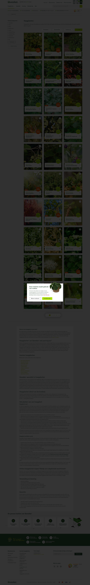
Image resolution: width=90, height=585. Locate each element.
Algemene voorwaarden (42, 582)
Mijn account (10, 553)
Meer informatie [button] (46, 295)
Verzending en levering (12, 557)
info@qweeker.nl (37, 553)
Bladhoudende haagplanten (23, 558)
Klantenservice (52, 2)
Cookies (54, 582)
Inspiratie (18, 6)
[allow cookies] (47, 298)
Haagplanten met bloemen (23, 568)
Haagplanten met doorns (23, 571)
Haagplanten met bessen (23, 564)
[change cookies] (35, 298)
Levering (24, 6)
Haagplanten (10, 6)
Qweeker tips (30, 6)
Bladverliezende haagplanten (23, 561)
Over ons (45, 2)
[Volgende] (59, 315)
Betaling (9, 555)
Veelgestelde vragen (12, 562)
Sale (36, 6)
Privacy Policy (49, 582)
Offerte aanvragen (67, 2)
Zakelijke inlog (59, 2)
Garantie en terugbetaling (10, 560)
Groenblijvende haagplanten (23, 554)
